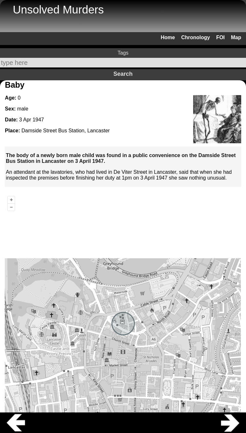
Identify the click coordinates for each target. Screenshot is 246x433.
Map (236, 37)
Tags (123, 53)
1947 (38, 119)
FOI (220, 37)
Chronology (195, 37)
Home (168, 37)
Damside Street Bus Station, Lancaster (65, 130)
